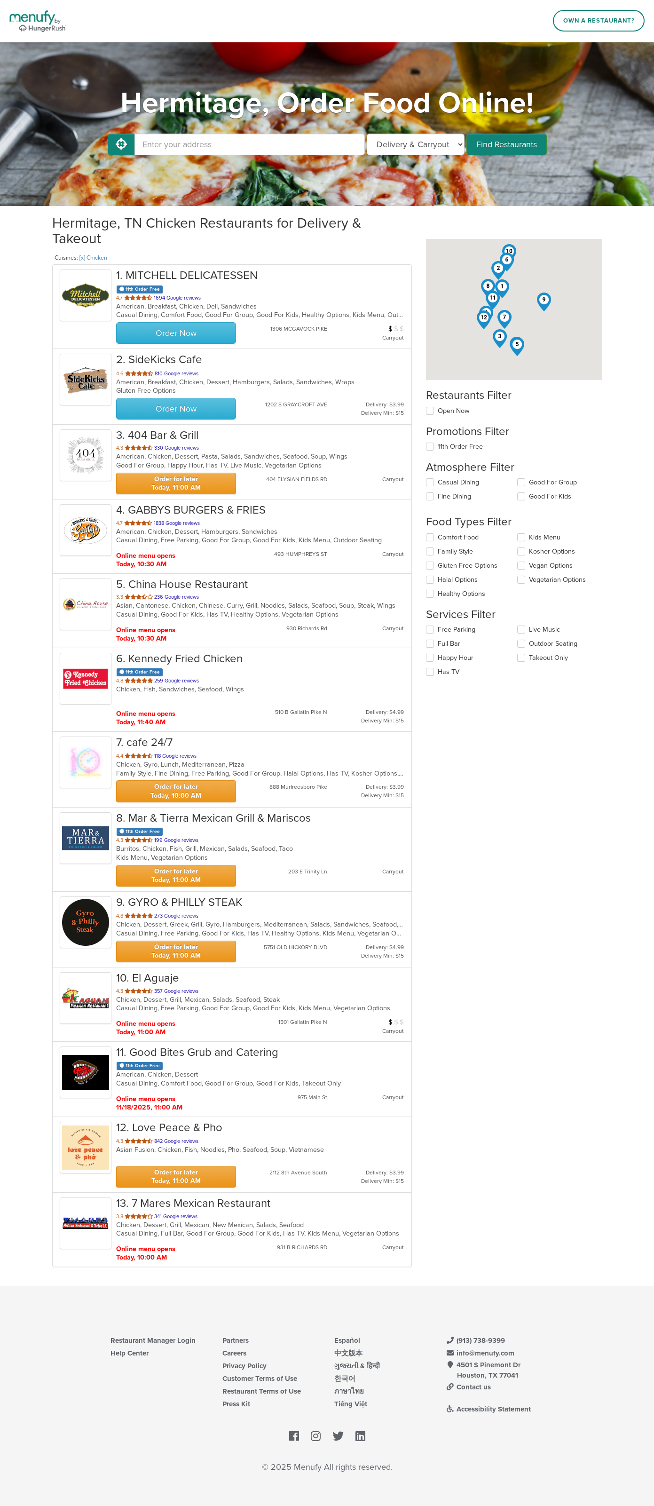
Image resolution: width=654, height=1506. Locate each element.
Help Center (129, 1353)
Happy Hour (455, 658)
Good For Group (553, 482)
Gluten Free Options (467, 566)
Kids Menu (544, 537)
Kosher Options (552, 551)
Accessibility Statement (488, 1409)
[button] (502, 288)
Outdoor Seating (553, 644)
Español (347, 1340)
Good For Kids (550, 496)
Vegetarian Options (557, 580)
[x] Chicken (93, 257)
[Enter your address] (249, 144)
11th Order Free (460, 447)
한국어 (344, 1378)
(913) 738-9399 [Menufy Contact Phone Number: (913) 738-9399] (475, 1340)
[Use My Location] (121, 144)
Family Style (455, 551)
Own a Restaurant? (599, 20)
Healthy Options (461, 594)
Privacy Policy (244, 1366)
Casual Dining (458, 482)
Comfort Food (458, 537)
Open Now (454, 411)
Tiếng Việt (350, 1404)
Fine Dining (454, 496)
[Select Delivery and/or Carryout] (416, 144)
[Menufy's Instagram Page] (316, 1436)
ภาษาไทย (349, 1391)
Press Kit (236, 1404)
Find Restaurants (506, 144)
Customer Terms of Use (259, 1378)
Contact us (468, 1387)
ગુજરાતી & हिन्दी (357, 1366)
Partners (235, 1340)
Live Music (544, 630)
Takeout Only (548, 658)
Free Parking (456, 630)
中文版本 (348, 1353)
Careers (234, 1353)
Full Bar (449, 644)
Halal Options (458, 580)
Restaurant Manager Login (153, 1340)
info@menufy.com (480, 1353)
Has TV (448, 672)
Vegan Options (551, 566)
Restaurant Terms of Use (261, 1391)
